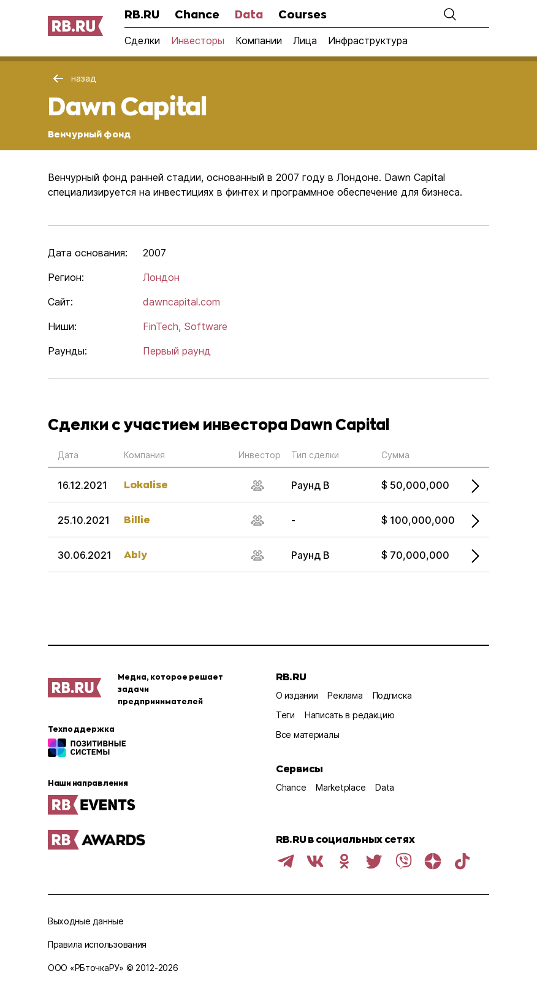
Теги (285, 715)
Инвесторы (197, 40)
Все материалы (307, 734)
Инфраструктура (368, 40)
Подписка (392, 695)
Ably (135, 554)
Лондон (161, 277)
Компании (258, 40)
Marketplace (340, 787)
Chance (197, 14)
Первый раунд (177, 351)
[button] (450, 14)
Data (249, 14)
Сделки (142, 40)
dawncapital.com (181, 302)
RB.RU (141, 14)
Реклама (344, 695)
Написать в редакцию (350, 715)
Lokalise (146, 484)
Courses (302, 14)
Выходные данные (86, 921)
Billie (137, 519)
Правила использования (97, 944)
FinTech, (162, 326)
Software (205, 326)
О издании (297, 695)
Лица (305, 40)
